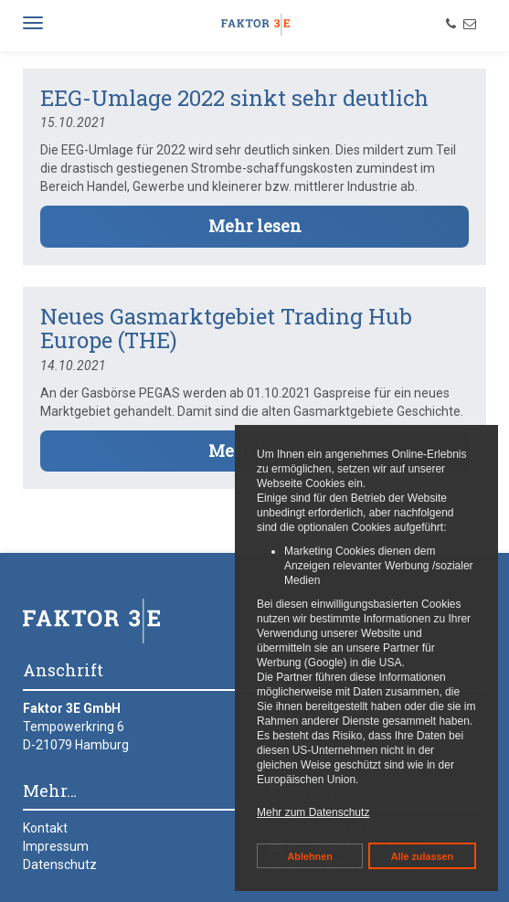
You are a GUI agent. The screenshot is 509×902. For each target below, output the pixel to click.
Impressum (56, 846)
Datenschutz (60, 864)
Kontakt (45, 828)
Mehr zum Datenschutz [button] (313, 812)
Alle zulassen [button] (422, 856)
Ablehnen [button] (310, 856)
